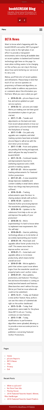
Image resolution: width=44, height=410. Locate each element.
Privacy (10, 367)
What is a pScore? (14, 386)
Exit (8, 369)
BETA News (12, 361)
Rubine (32, 407)
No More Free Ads (14, 388)
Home (9, 356)
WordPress (22, 407)
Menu (4, 29)
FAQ (8, 364)
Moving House (13, 391)
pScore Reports (13, 359)
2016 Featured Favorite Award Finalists (22, 399)
